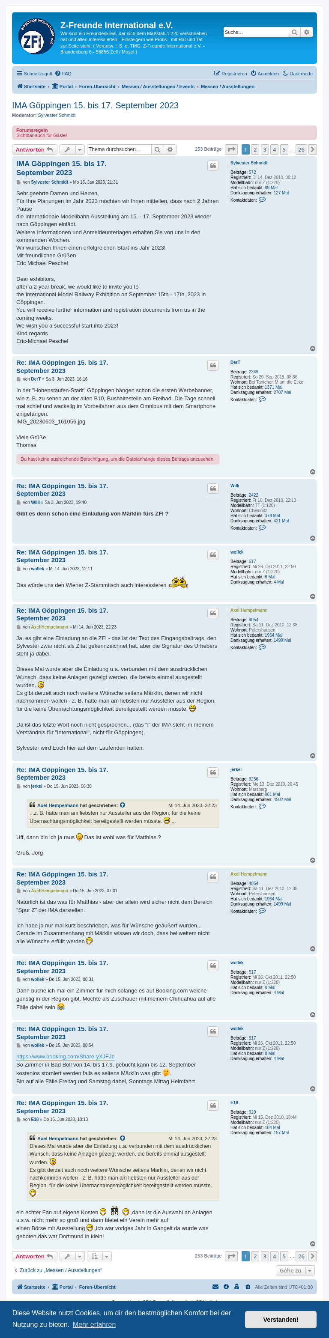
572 (252, 172)
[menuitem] (63, 74)
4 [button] (274, 149)
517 (252, 561)
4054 (253, 619)
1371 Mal (273, 387)
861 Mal (272, 794)
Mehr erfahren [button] (94, 1324)
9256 (253, 779)
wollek (237, 552)
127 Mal (281, 193)
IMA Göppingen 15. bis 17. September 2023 (95, 105)
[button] (231, 149)
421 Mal (281, 521)
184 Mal (272, 1127)
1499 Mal (282, 640)
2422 (253, 495)
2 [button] (255, 149)
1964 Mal (273, 635)
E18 (234, 1102)
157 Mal (281, 1132)
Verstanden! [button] (281, 1319)
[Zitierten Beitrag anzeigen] (123, 805)
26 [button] (301, 149)
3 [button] (264, 149)
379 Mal (272, 515)
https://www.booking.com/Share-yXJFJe (65, 1056)
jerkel (236, 769)
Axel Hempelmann (249, 610)
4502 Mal (282, 799)
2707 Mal (282, 392)
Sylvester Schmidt (57, 115)
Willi (234, 485)
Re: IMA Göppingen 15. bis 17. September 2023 (62, 366)
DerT (235, 362)
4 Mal (279, 582)
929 (252, 1112)
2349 (253, 372)
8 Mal (270, 577)
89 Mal (271, 187)
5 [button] (284, 149)
